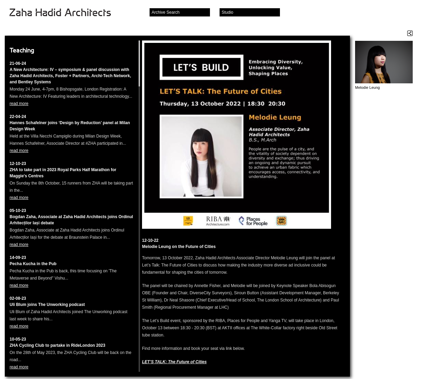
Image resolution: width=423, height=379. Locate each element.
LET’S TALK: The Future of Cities (174, 361)
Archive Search (165, 12)
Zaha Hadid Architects (66, 13)
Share (410, 33)
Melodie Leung (367, 87)
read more (19, 103)
